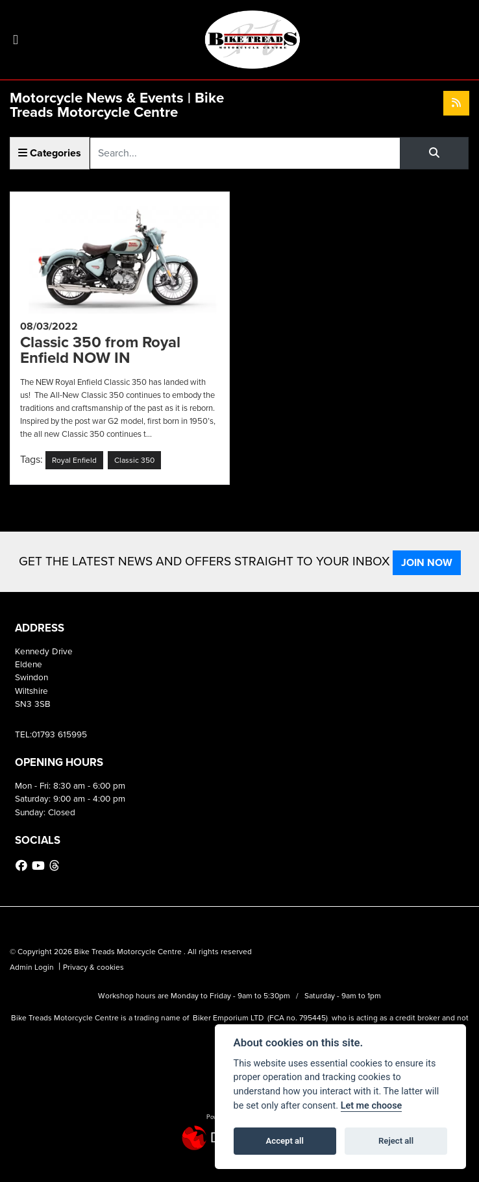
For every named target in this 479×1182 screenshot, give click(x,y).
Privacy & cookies (93, 967)
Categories (49, 152)
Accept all (285, 1141)
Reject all (395, 1141)
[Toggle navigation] (15, 40)
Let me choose (371, 1105)
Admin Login (32, 967)
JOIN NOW (426, 562)
